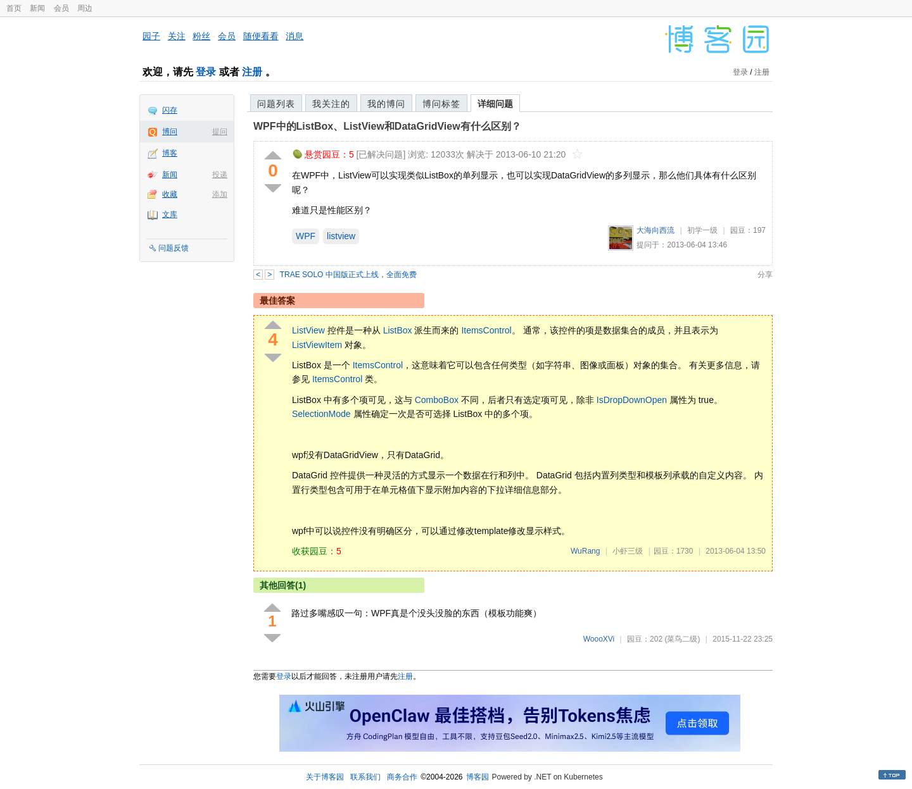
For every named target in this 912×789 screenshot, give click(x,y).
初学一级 (702, 230)
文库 (169, 214)
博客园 (477, 777)
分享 (765, 274)
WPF (305, 236)
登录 (206, 71)
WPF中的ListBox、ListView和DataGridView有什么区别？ (387, 126)
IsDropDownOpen (632, 400)
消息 (294, 36)
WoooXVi (599, 639)
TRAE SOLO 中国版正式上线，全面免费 (348, 274)
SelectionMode (321, 414)
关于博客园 (325, 777)
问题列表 (276, 104)
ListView (308, 330)
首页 (14, 8)
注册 (252, 71)
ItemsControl (486, 330)
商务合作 (402, 777)
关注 (177, 36)
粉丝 (201, 36)
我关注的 (331, 104)
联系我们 (365, 777)
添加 (219, 194)
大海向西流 (655, 230)
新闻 (37, 8)
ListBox (397, 330)
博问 (169, 131)
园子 (151, 36)
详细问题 (495, 104)
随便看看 (261, 36)
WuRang (585, 551)
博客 (169, 153)
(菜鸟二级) (682, 639)
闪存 (169, 110)
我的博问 (386, 104)
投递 (219, 174)
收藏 (169, 194)
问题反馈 (173, 248)
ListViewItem (317, 345)
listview (341, 236)
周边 (84, 8)
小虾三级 (627, 551)
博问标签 (441, 104)
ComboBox (437, 400)
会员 (61, 8)
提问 (219, 131)
